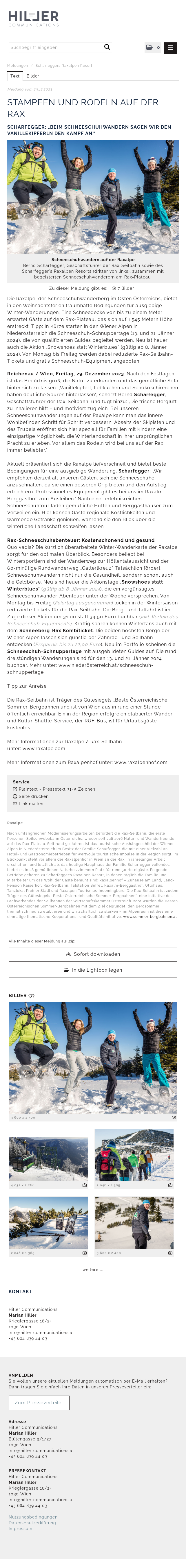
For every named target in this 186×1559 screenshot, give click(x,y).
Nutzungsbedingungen (33, 1517)
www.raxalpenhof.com (141, 762)
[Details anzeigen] (174, 1118)
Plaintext (28, 789)
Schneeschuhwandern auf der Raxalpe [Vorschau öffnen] (93, 259)
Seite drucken (34, 796)
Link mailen (31, 803)
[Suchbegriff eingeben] (60, 47)
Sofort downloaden (93, 954)
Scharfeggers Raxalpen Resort (64, 66)
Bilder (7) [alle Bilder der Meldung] (22, 995)
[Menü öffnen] (170, 48)
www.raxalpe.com (44, 748)
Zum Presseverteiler (39, 1402)
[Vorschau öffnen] (93, 197)
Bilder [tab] (33, 76)
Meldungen (17, 66)
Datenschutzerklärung (32, 1523)
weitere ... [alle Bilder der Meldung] (93, 1269)
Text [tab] (15, 76)
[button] (153, 47)
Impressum (20, 1528)
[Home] (45, 19)
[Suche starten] (107, 46)
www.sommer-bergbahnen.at (150, 917)
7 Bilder (126, 288)
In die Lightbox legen (93, 970)
